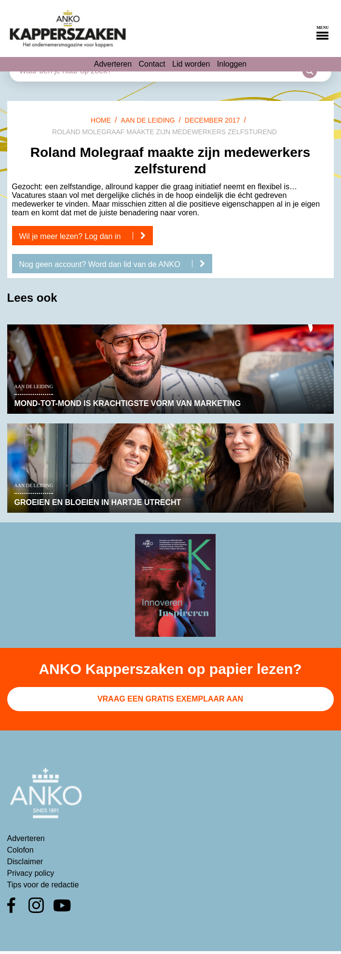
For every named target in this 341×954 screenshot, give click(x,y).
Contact (152, 64)
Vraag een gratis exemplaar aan (170, 699)
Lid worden (191, 64)
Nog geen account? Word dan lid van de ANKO (116, 264)
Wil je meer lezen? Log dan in (86, 236)
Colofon (20, 850)
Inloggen (231, 64)
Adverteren (113, 64)
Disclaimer (25, 861)
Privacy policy (31, 873)
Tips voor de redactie (43, 885)
